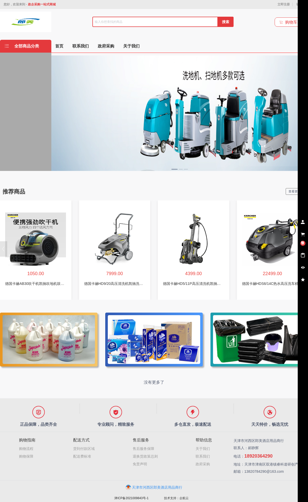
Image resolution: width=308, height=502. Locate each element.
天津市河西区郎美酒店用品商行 (154, 487)
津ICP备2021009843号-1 (131, 498)
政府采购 (203, 464)
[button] (3, 249)
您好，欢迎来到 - (30, 4)
